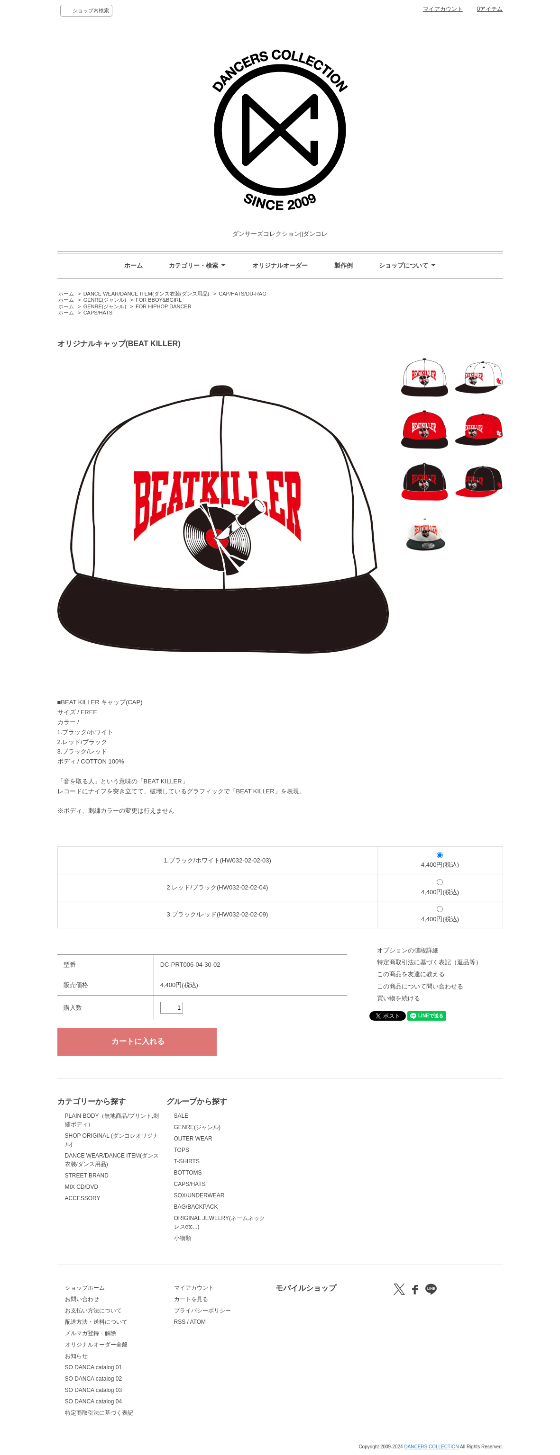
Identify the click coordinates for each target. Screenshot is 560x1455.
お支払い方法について (93, 1310)
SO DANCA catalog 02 (93, 1378)
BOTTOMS (188, 1172)
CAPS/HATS (97, 312)
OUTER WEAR (193, 1138)
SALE (181, 1116)
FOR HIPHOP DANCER (164, 306)
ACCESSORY (83, 1198)
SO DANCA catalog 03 (93, 1390)
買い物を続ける (398, 998)
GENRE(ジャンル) (104, 300)
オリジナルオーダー (280, 265)
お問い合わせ (82, 1299)
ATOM (198, 1322)
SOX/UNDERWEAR (199, 1195)
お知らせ (76, 1356)
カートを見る (191, 1299)
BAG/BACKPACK (196, 1207)
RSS (180, 1322)
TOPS (181, 1150)
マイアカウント (443, 9)
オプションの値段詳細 (408, 950)
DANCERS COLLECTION (431, 1446)
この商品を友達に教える (411, 974)
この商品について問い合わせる (420, 986)
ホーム (133, 265)
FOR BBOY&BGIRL (159, 300)
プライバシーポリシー (202, 1310)
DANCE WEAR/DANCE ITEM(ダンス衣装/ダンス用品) (146, 293)
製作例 (343, 265)
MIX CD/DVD (82, 1187)
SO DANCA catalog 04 (93, 1401)
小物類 (182, 1238)
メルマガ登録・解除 (90, 1333)
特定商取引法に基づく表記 (99, 1413)
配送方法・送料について (96, 1322)
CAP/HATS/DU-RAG (242, 293)
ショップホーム (85, 1287)
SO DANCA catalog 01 (93, 1367)
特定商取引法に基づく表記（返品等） (429, 962)
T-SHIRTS (187, 1161)
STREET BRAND (87, 1175)
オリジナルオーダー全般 (96, 1344)
